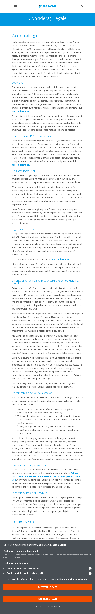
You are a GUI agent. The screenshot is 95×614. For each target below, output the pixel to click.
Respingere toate (47, 598)
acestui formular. (21, 111)
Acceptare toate (47, 587)
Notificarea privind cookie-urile (71, 579)
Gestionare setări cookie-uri (47, 606)
